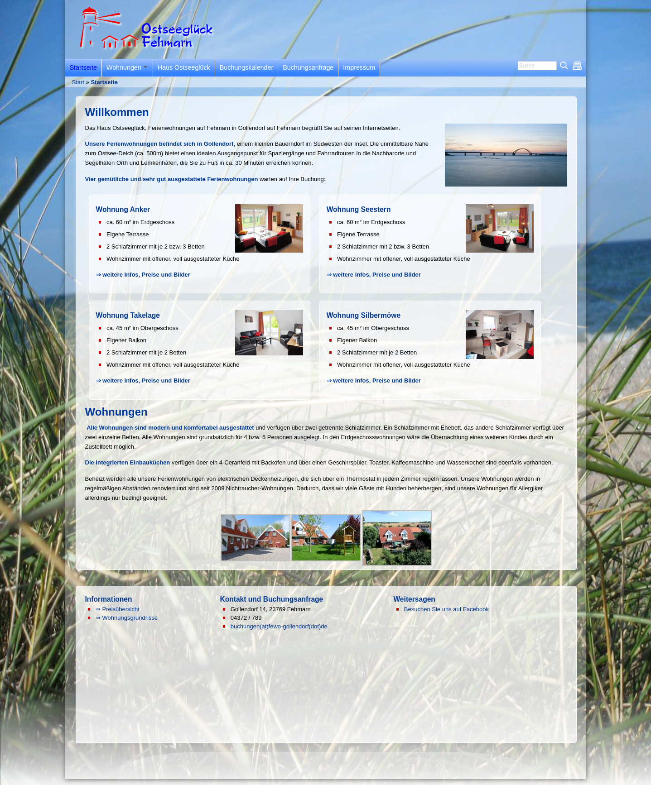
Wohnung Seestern (359, 209)
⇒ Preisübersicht (118, 609)
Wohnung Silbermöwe (363, 315)
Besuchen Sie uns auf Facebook (446, 609)
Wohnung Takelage (128, 315)
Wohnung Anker (123, 209)
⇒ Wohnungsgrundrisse (127, 617)
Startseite (104, 82)
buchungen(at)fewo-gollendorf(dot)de (279, 626)
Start (78, 82)
